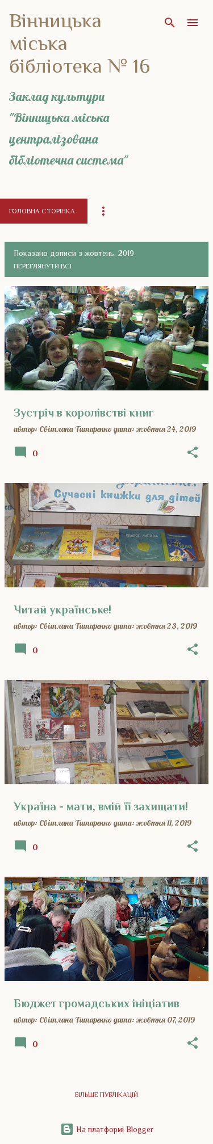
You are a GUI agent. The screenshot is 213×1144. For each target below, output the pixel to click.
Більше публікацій (106, 1095)
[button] (192, 452)
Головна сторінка (42, 211)
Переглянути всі (43, 266)
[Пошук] (170, 22)
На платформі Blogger (106, 1129)
